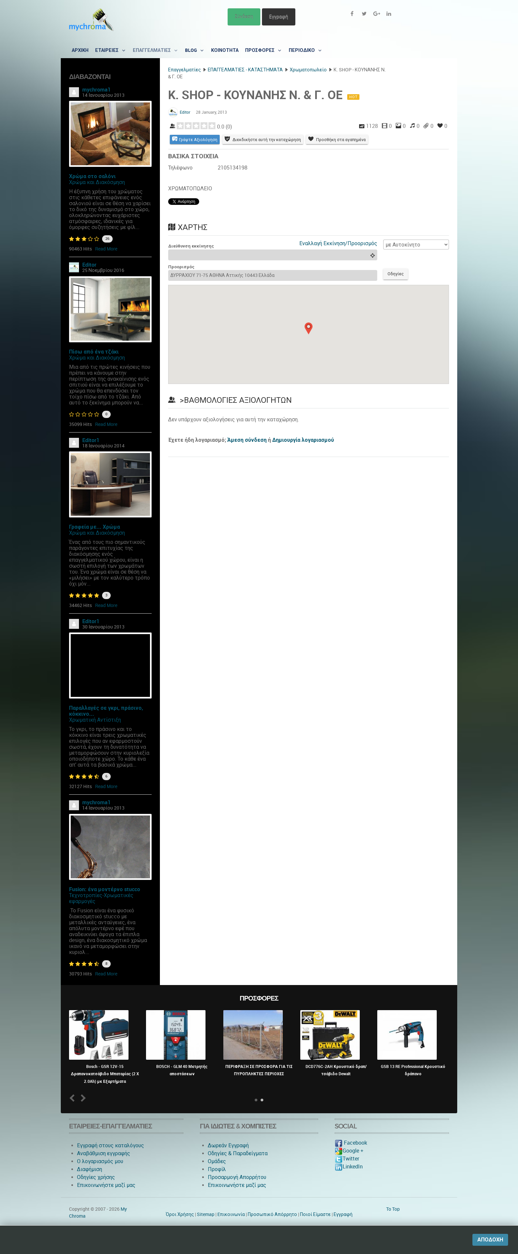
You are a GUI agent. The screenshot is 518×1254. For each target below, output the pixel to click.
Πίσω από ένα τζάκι (94, 352)
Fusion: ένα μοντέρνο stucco (104, 889)
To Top (393, 1209)
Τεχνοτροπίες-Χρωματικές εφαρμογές (101, 898)
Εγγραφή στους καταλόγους (110, 1145)
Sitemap (205, 1214)
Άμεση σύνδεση (247, 441)
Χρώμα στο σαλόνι (92, 176)
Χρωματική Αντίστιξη (95, 720)
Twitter (347, 1159)
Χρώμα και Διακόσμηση (97, 182)
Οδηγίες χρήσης (96, 1177)
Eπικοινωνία (231, 1214)
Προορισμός (181, 267)
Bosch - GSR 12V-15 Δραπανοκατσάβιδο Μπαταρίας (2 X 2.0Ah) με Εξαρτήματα (105, 1074)
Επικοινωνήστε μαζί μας (106, 1185)
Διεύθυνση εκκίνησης (191, 246)
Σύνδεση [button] (244, 16)
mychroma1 (96, 90)
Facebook (351, 1143)
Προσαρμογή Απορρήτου (237, 1177)
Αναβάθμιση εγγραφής (103, 1153)
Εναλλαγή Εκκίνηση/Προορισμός (338, 244)
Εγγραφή (278, 16)
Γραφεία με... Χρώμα (94, 527)
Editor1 (90, 440)
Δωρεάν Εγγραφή (228, 1145)
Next (82, 1098)
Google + (349, 1151)
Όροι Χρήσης (180, 1214)
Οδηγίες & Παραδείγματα (238, 1153)
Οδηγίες (396, 275)
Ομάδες (217, 1161)
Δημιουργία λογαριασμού (303, 441)
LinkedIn (349, 1166)
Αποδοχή (490, 1239)
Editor (89, 265)
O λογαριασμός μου (100, 1161)
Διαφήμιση (89, 1169)
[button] (309, 329)
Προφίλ (217, 1169)
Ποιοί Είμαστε (315, 1214)
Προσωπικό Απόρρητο (272, 1214)
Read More (106, 249)
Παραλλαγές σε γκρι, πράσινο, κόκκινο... (106, 711)
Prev (73, 1098)
